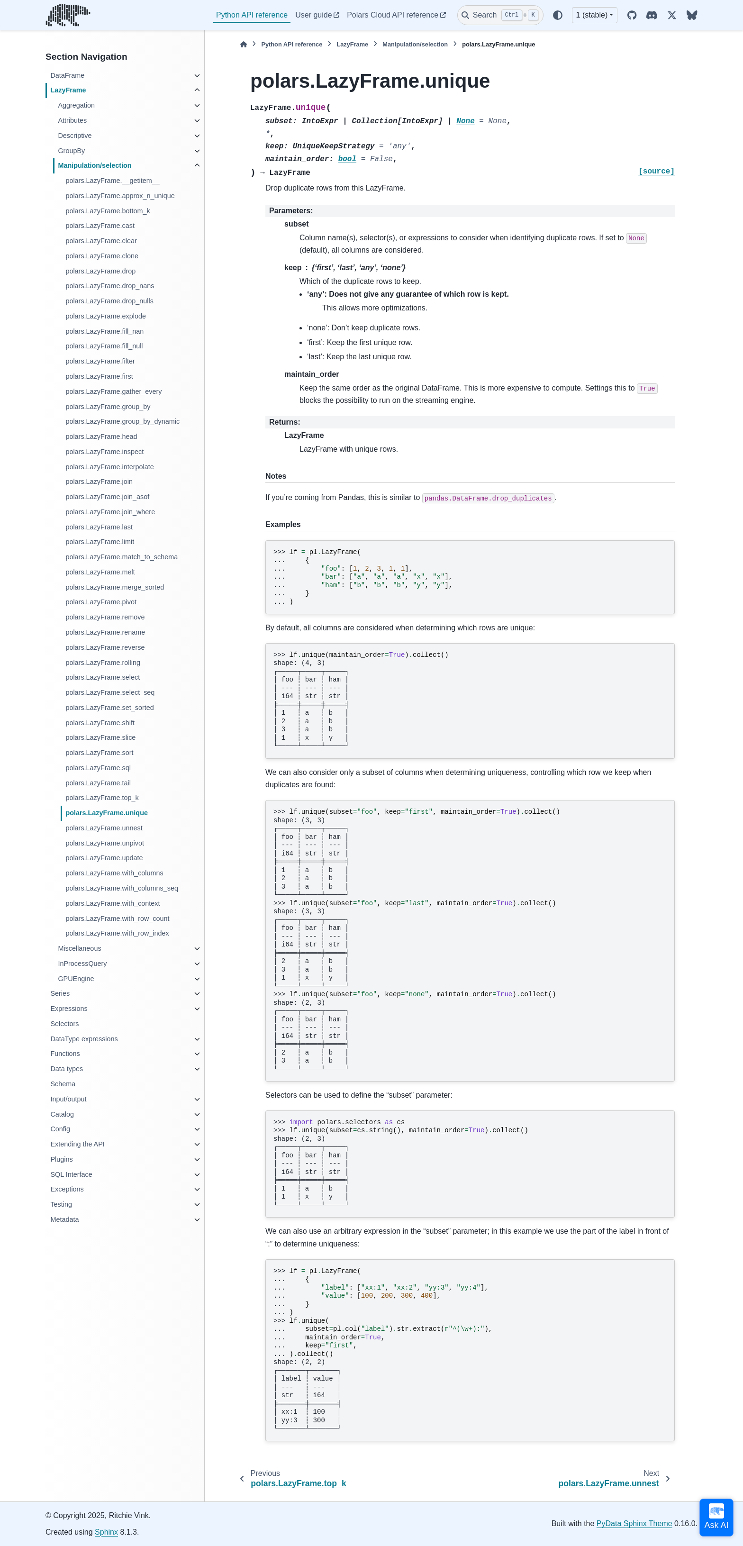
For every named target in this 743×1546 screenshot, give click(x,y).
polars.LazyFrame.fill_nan (104, 331)
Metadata (64, 1219)
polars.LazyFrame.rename (105, 632)
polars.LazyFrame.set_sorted (109, 707)
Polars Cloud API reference (392, 15)
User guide (313, 15)
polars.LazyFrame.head (101, 436)
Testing (61, 1204)
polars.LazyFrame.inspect (104, 451)
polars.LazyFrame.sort (99, 752)
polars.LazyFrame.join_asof (107, 496)
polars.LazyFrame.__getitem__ (112, 180)
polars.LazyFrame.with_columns (114, 873)
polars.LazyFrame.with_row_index (117, 933)
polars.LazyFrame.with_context (112, 903)
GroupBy (71, 151)
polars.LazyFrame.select (102, 677)
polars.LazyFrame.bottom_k (107, 211)
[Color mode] (557, 15)
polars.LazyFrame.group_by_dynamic (122, 421)
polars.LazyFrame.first (99, 376)
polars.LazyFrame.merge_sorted (114, 587)
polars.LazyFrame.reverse (105, 647)
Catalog (62, 1114)
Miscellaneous (79, 948)
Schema (62, 1084)
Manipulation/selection (94, 165)
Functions (65, 1053)
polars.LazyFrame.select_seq (109, 692)
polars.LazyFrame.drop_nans (109, 286)
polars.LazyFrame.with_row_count (117, 918)
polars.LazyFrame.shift (100, 723)
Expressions (68, 1008)
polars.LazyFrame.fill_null (104, 346)
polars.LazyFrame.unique (106, 813)
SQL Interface (71, 1174)
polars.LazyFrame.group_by (107, 406)
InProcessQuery (82, 963)
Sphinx (106, 1532)
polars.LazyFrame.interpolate (109, 467)
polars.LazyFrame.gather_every (113, 391)
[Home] (243, 44)
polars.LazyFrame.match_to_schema (121, 557)
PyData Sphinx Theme (634, 1523)
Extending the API (77, 1144)
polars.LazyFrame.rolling (102, 662)
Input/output (68, 1099)
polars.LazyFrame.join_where (110, 512)
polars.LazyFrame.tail (98, 783)
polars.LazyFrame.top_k (101, 797)
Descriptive (74, 135)
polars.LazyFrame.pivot (100, 602)
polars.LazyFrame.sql (98, 768)
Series (60, 993)
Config (60, 1129)
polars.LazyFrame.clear (100, 241)
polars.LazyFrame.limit (99, 542)
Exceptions (66, 1189)
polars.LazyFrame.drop (100, 271)
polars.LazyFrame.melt (100, 572)
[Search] (500, 15)
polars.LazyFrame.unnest (103, 828)
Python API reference (252, 15)
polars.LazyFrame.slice (100, 737)
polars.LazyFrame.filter (100, 361)
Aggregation (76, 105)
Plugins (61, 1159)
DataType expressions (84, 1039)
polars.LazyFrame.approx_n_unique (119, 196)
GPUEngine (76, 978)
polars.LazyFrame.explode (105, 316)
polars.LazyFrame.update (104, 858)
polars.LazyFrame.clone (101, 256)
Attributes (72, 120)
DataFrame (67, 75)
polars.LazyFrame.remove (105, 617)
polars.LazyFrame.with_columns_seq (121, 888)
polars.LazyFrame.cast (100, 225)
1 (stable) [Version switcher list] (592, 15)
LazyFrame (68, 90)
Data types (66, 1069)
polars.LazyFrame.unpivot (104, 843)
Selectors (64, 1024)
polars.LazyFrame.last (99, 527)
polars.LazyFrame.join (99, 481)
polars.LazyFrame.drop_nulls (109, 301)
